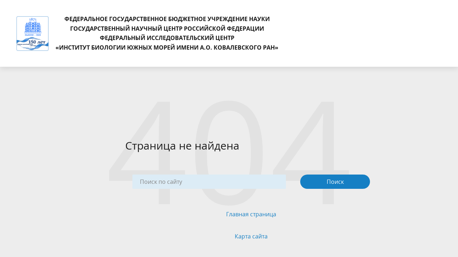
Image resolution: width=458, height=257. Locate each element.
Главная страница (251, 214)
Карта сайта (251, 236)
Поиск (335, 182)
